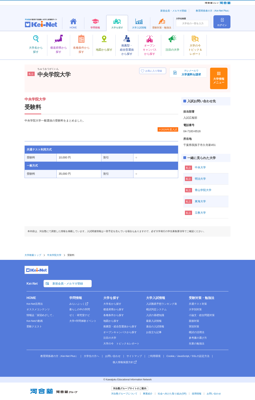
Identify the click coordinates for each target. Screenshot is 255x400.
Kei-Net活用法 (35, 303)
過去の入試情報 (155, 326)
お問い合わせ (113, 356)
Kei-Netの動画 (35, 320)
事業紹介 (147, 393)
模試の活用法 (196, 332)
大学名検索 (181, 19)
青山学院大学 (203, 190)
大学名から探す (112, 303)
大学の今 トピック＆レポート (121, 343)
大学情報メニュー (218, 80)
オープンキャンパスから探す (120, 332)
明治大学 (200, 178)
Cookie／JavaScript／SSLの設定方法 (188, 356)
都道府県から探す (113, 309)
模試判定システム (156, 309)
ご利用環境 (154, 356)
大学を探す (111, 298)
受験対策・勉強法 (201, 298)
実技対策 (194, 326)
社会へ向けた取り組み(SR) (172, 393)
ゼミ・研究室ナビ (79, 315)
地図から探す (111, 320)
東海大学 (200, 201)
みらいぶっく (77, 303)
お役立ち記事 (154, 332)
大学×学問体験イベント (83, 320)
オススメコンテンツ (38, 309)
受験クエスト (34, 326)
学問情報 (75, 298)
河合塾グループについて (124, 393)
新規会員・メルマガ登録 (173, 10)
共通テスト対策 (198, 303)
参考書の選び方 (198, 337)
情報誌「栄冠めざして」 (41, 315)
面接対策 (194, 320)
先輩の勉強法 (196, 343)
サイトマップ (134, 356)
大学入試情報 (155, 298)
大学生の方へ (91, 356)
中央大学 (200, 167)
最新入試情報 (154, 320)
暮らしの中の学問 (79, 309)
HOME (31, 298)
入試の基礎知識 (155, 315)
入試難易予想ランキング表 (161, 303)
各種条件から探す (113, 315)
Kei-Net (32, 283)
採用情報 (196, 393)
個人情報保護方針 (123, 362)
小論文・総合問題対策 (202, 315)
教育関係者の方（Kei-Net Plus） (213, 10)
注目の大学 (109, 337)
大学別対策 (195, 309)
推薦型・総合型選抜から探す (120, 326)
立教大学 (200, 212)
